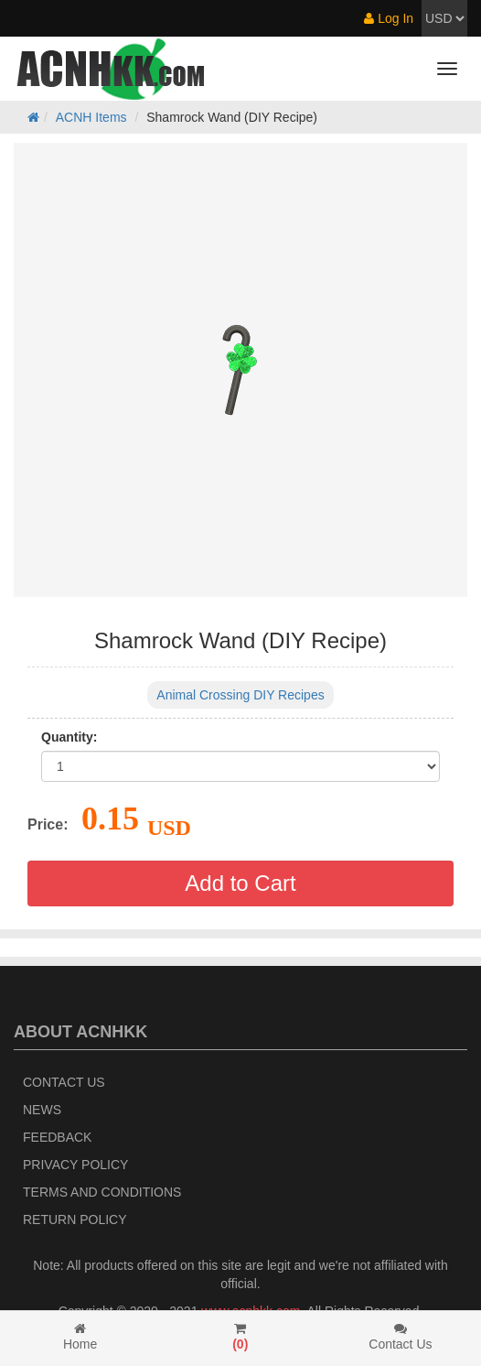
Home (80, 1336)
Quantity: (69, 737)
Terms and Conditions (102, 1192)
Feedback (57, 1137)
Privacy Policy (75, 1164)
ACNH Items (91, 117)
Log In (388, 18)
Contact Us (64, 1082)
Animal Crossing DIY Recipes (240, 695)
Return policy (75, 1219)
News (42, 1109)
